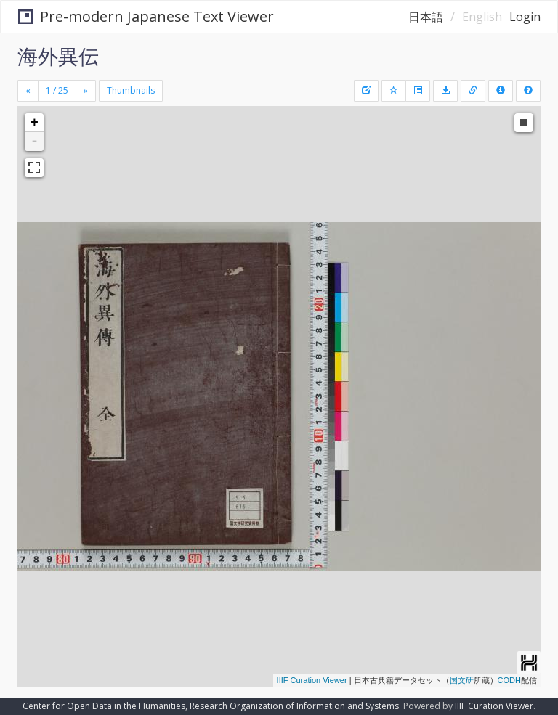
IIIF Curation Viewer (312, 680)
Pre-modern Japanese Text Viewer (146, 16)
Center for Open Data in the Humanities (104, 706)
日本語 (425, 17)
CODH (509, 680)
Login (525, 17)
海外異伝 (58, 56)
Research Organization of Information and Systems (294, 706)
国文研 (462, 680)
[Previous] (28, 91)
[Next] (86, 91)
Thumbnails (131, 90)
